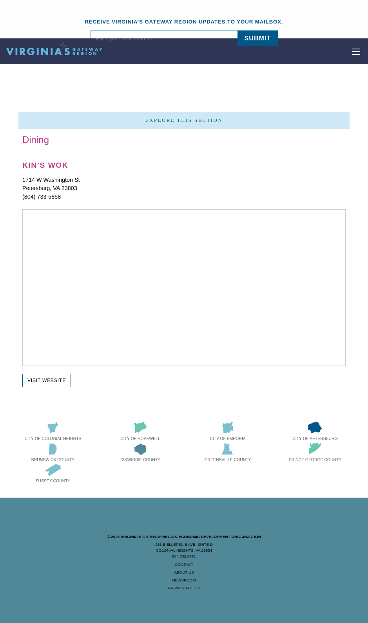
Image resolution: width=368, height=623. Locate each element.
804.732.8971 (184, 556)
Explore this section (184, 120)
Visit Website (46, 380)
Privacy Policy (184, 588)
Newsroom (184, 580)
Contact (184, 564)
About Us (184, 572)
